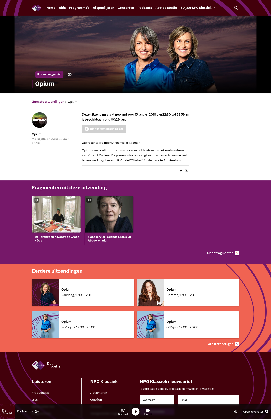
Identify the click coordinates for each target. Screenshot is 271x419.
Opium (36, 134)
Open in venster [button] (255, 411)
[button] (122, 411)
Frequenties (40, 392)
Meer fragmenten (223, 253)
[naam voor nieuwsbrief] (157, 400)
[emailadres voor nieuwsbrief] (208, 400)
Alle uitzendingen (223, 344)
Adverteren (98, 392)
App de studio (166, 8)
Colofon (96, 399)
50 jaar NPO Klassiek (198, 8)
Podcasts (145, 8)
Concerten (126, 8)
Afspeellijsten (103, 8)
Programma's (79, 8)
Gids (62, 8)
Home (50, 8)
